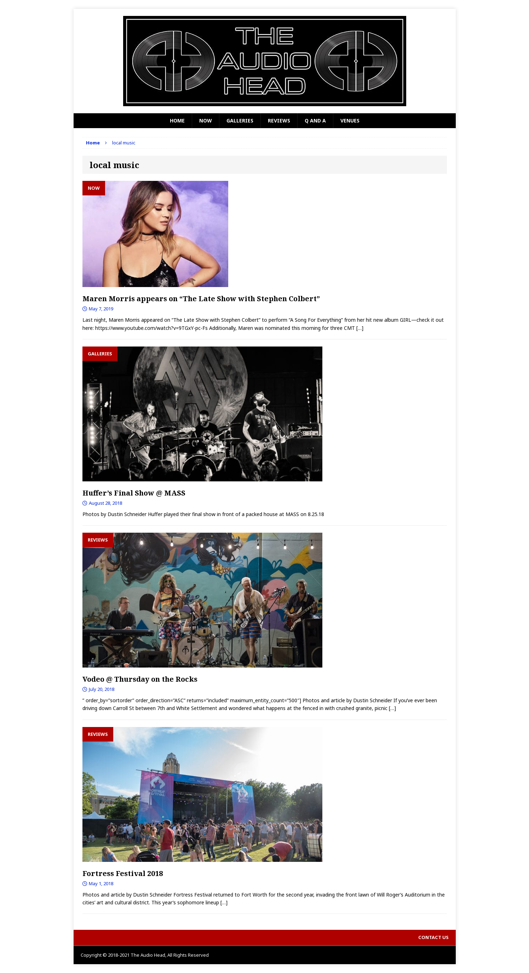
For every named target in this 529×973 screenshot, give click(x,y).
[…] (359, 328)
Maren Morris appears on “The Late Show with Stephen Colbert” (201, 298)
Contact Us (433, 937)
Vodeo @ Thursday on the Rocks (139, 679)
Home (177, 120)
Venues (350, 120)
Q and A (315, 120)
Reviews (279, 120)
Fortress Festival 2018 (122, 873)
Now (205, 120)
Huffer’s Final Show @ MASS (133, 493)
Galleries (239, 120)
